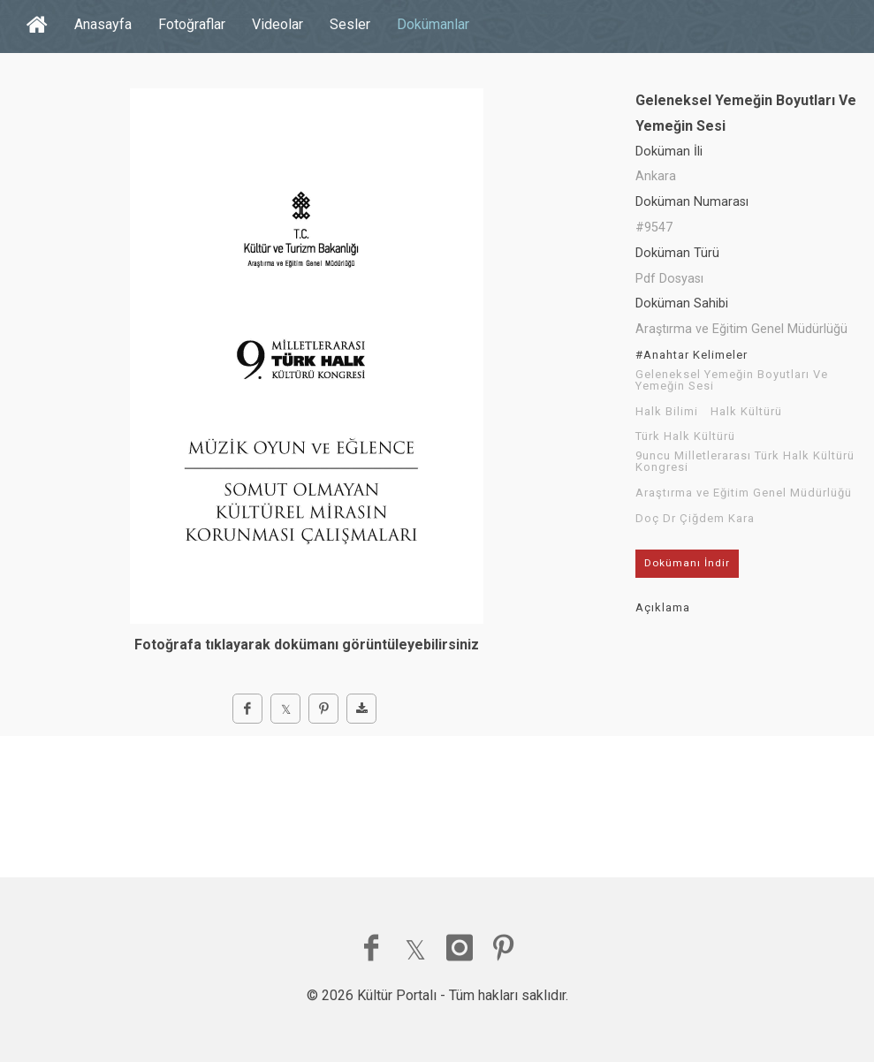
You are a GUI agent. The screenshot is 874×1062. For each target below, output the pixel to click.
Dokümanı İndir (687, 563)
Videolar (277, 24)
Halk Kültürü (746, 412)
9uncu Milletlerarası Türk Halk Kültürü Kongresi (745, 462)
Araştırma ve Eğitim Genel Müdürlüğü (743, 493)
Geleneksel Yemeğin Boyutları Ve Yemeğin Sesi (731, 380)
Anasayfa (103, 24)
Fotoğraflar (191, 24)
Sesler (350, 24)
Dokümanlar (433, 24)
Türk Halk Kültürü (685, 436)
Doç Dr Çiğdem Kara (695, 518)
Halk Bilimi (666, 412)
